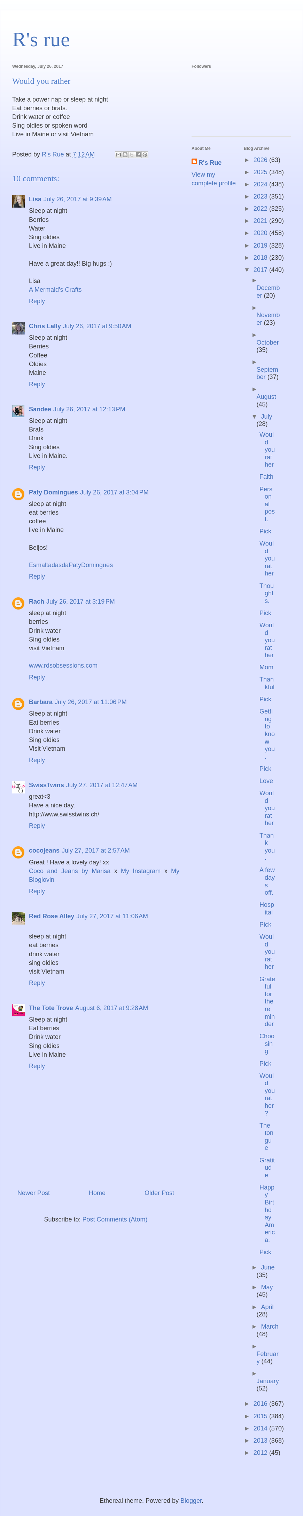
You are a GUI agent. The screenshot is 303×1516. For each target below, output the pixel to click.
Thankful (266, 683)
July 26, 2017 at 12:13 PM (89, 409)
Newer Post (33, 1193)
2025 (261, 172)
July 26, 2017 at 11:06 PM (91, 702)
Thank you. (267, 847)
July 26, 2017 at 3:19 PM (80, 601)
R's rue (41, 39)
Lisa (35, 199)
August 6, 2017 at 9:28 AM (111, 1008)
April (267, 1307)
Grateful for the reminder (267, 1002)
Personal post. (267, 504)
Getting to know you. (267, 734)
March (269, 1326)
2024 (261, 184)
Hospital (266, 908)
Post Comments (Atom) (115, 1219)
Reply (37, 301)
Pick (265, 531)
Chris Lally (45, 326)
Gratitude (267, 1168)
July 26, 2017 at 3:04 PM (114, 492)
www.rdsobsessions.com (63, 665)
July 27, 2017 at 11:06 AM (112, 916)
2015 (261, 1416)
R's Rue (210, 162)
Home (97, 1193)
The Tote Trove (51, 1008)
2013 (261, 1440)
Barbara (41, 702)
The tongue (266, 1137)
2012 (261, 1452)
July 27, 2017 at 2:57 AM (96, 850)
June (267, 1267)
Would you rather (267, 449)
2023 (261, 196)
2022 (261, 208)
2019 (261, 245)
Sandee (40, 409)
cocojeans (44, 850)
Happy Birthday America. (267, 1213)
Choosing (266, 1044)
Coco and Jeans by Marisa (71, 871)
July (266, 416)
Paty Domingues (53, 492)
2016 (261, 1403)
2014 (261, 1428)
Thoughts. (266, 593)
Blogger (191, 1500)
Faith (266, 476)
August (266, 396)
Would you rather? (267, 1094)
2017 (261, 269)
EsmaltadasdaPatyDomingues (71, 565)
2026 (261, 159)
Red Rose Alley (51, 916)
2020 (261, 232)
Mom (266, 667)
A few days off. (267, 881)
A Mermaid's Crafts (55, 289)
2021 (261, 220)
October (268, 342)
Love (266, 780)
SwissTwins (46, 785)
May (267, 1287)
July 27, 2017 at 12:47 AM (102, 785)
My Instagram (142, 871)
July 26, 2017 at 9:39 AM (78, 199)
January (268, 1381)
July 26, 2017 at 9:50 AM (97, 326)
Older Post (159, 1193)
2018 (261, 257)
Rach (36, 601)
